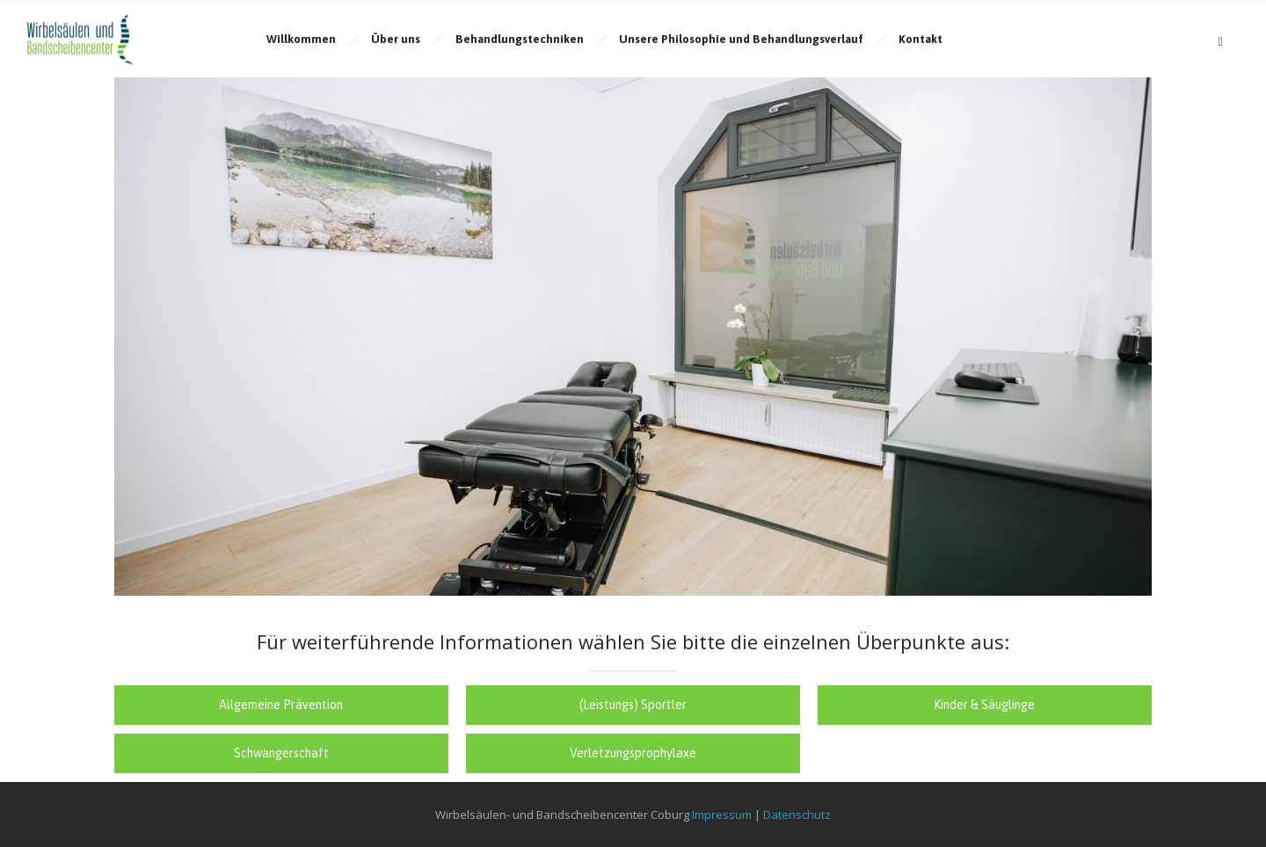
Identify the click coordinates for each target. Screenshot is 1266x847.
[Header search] (1221, 41)
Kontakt (920, 39)
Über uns (395, 39)
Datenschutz (797, 814)
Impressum (722, 814)
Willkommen (301, 39)
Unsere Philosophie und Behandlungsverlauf (741, 39)
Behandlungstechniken (519, 39)
